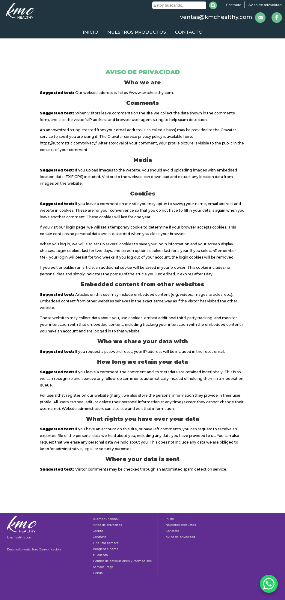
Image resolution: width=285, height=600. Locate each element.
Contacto (233, 5)
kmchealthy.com (19, 537)
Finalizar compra (106, 543)
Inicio (90, 32)
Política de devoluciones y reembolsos (122, 561)
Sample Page (103, 567)
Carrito (98, 531)
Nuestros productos (136, 32)
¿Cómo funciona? (106, 519)
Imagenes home (105, 549)
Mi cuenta (100, 555)
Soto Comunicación (46, 549)
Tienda (98, 573)
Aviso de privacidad (265, 5)
